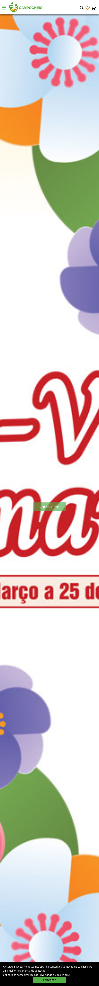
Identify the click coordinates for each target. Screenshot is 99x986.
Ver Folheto (49, 511)
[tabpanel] (49, 500)
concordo (49, 980)
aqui (67, 975)
